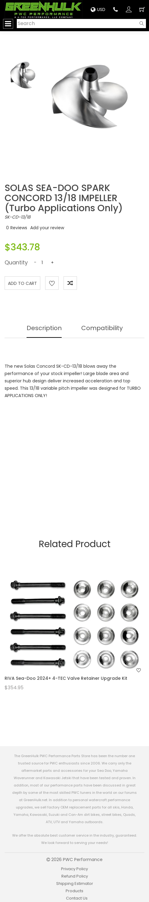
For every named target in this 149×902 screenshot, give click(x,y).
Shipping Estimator (74, 883)
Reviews (18, 228)
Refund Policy (74, 876)
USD (98, 9)
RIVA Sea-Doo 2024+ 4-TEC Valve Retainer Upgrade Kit (66, 678)
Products (74, 891)
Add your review (47, 228)
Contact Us (77, 898)
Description (44, 328)
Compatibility (102, 328)
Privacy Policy (74, 869)
